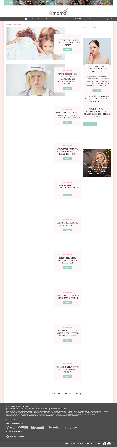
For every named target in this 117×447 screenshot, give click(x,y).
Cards (89, 19)
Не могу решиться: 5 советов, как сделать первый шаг (67, 260)
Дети (57, 19)
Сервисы (78, 19)
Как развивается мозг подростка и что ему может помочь (97, 68)
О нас (73, 444)
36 (55, 394)
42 (77, 394)
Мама (47, 19)
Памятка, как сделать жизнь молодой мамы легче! (67, 187)
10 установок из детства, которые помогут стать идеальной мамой (67, 151)
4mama (58, 11)
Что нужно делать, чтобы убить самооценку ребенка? (67, 369)
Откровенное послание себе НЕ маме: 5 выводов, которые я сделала (68, 333)
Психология (67, 37)
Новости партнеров (90, 27)
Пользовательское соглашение (34, 420)
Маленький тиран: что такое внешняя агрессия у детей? (67, 42)
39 (66, 394)
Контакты (81, 444)
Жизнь (66, 19)
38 (62, 394)
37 (59, 394)
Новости (35, 19)
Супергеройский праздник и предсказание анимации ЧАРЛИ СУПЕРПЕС (96, 98)
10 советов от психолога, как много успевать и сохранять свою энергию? (68, 115)
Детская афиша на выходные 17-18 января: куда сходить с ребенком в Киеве (97, 111)
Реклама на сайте (93, 444)
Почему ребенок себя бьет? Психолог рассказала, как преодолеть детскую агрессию (68, 79)
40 (70, 394)
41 (73, 394)
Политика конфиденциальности (15, 420)
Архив (66, 444)
